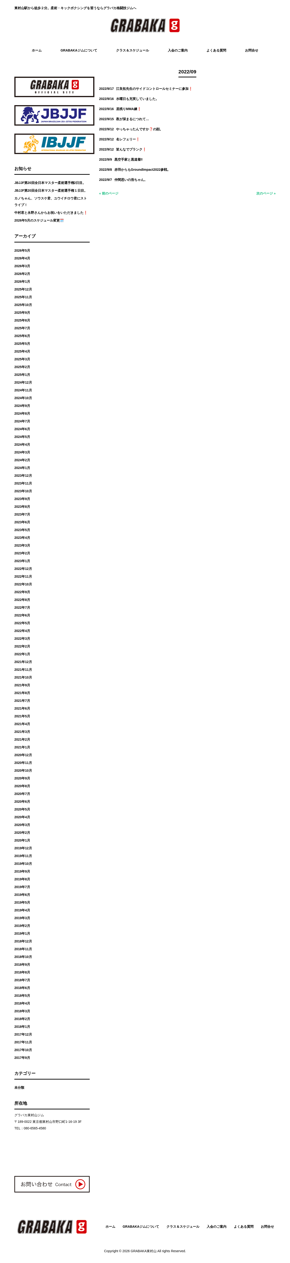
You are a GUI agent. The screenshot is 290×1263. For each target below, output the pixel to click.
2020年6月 (22, 801)
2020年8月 (22, 786)
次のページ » (266, 193)
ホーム (110, 1226)
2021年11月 (23, 669)
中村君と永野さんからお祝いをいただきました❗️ (51, 212)
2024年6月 (22, 429)
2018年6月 (22, 988)
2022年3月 (22, 638)
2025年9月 (22, 312)
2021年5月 (22, 716)
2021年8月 (22, 693)
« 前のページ (108, 193)
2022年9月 (22, 592)
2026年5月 (22, 250)
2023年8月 (22, 506)
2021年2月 (22, 739)
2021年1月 (22, 747)
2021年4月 (22, 724)
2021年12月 (23, 662)
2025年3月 (22, 359)
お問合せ (267, 1226)
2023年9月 (22, 499)
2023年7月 (22, 514)
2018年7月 (22, 980)
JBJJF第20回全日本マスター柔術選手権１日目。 (50, 190)
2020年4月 (22, 817)
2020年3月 (22, 825)
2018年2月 (22, 1019)
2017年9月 (22, 1058)
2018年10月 (23, 957)
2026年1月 (22, 281)
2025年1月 (22, 375)
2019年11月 (23, 856)
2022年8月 (22, 600)
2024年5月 (22, 437)
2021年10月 (23, 677)
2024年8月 (22, 413)
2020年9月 (22, 778)
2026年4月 (22, 258)
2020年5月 (22, 809)
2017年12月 (23, 1034)
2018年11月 (23, 949)
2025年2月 (22, 367)
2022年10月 (23, 584)
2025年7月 (22, 328)
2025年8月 (22, 320)
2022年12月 (23, 569)
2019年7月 (22, 887)
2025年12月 (23, 289)
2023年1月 (22, 561)
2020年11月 (23, 763)
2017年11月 (23, 1042)
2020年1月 (22, 840)
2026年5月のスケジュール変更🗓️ (39, 220)
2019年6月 (22, 895)
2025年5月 (22, 344)
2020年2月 (22, 832)
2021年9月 (22, 685)
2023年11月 (23, 483)
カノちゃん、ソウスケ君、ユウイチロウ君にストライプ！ (50, 201)
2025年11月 (23, 297)
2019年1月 (22, 933)
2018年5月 (22, 995)
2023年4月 (22, 538)
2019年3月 (22, 918)
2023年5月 (22, 530)
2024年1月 (22, 468)
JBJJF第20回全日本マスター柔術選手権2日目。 (50, 183)
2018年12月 (23, 941)
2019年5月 (22, 902)
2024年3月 (22, 452)
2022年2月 (22, 646)
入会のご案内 (216, 1226)
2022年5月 (22, 623)
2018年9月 (22, 964)
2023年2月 (22, 553)
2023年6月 (22, 522)
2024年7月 (22, 421)
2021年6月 (22, 708)
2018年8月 (22, 972)
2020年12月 (23, 755)
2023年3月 (22, 545)
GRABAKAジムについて (141, 1226)
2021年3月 (22, 732)
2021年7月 (22, 701)
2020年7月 (22, 794)
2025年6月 (22, 336)
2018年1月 (22, 1027)
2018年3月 (22, 1011)
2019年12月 (23, 848)
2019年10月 (23, 864)
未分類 (19, 1087)
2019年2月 (22, 926)
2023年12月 (23, 475)
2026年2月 (22, 274)
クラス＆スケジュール (182, 1226)
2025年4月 (22, 351)
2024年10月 (23, 398)
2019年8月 (22, 879)
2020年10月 (23, 770)
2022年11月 (23, 576)
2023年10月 (23, 491)
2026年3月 (22, 266)
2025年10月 (23, 305)
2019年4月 (22, 910)
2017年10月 (23, 1050)
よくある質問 (244, 1226)
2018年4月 (22, 1003)
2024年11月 (23, 390)
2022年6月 (22, 615)
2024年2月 (22, 460)
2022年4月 (22, 631)
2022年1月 (22, 654)
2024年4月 (22, 444)
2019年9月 (22, 871)
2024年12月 (23, 382)
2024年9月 (22, 406)
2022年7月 (22, 607)
